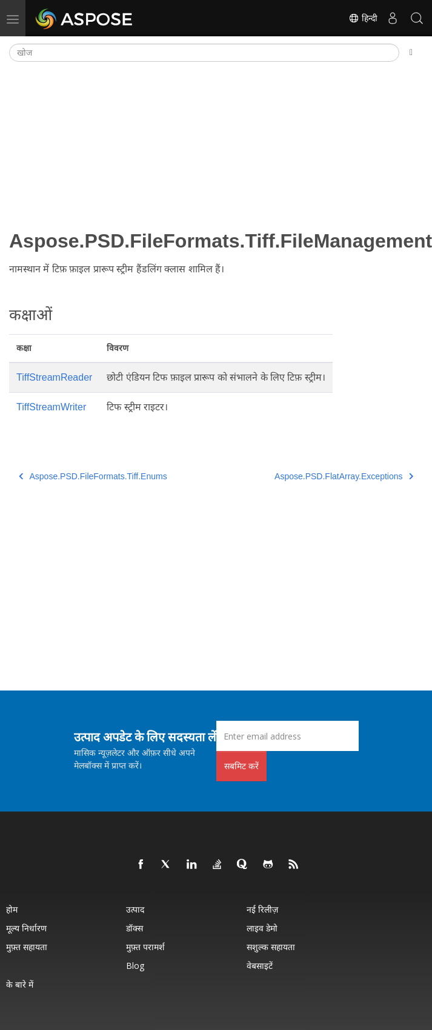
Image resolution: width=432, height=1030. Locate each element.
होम (12, 909)
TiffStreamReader (54, 377)
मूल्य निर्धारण (26, 928)
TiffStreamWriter (51, 407)
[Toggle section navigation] (411, 52)
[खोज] (204, 53)
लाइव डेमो (262, 928)
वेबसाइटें (260, 965)
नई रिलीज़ (262, 909)
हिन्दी (362, 18)
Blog (135, 965)
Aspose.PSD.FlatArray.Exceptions (343, 476)
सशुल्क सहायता (271, 947)
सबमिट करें (241, 766)
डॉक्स (134, 928)
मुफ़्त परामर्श (145, 947)
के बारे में (19, 984)
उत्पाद (135, 909)
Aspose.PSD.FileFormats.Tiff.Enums (93, 476)
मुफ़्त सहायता (26, 947)
